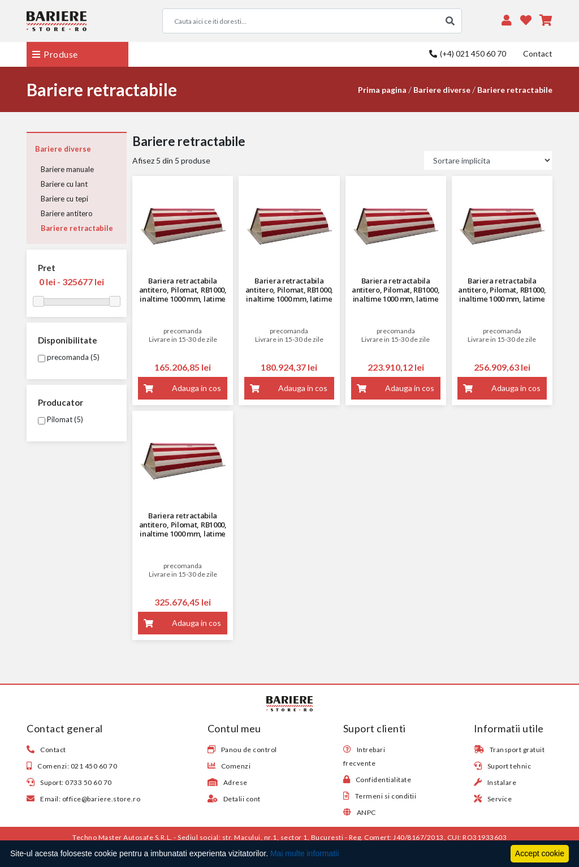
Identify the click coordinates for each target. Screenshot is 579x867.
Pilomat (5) (60, 419)
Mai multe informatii (304, 853)
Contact (537, 53)
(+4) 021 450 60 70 (467, 53)
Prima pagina (382, 90)
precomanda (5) (69, 357)
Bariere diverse (441, 90)
